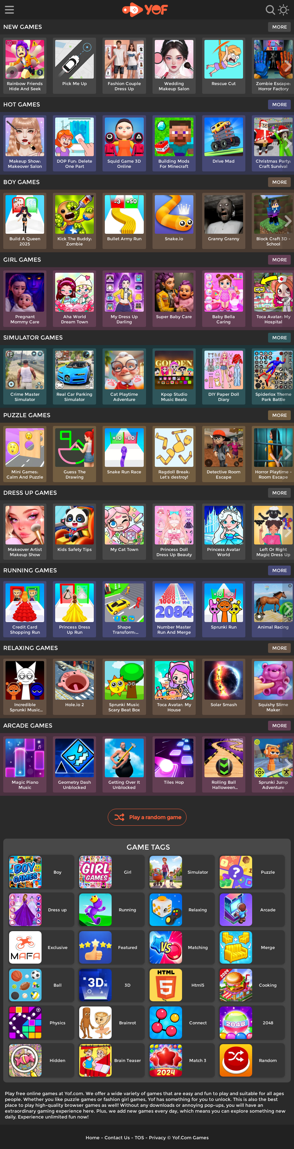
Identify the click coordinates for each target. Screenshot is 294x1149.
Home (93, 1138)
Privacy (157, 1138)
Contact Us (117, 1138)
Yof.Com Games (190, 1138)
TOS (139, 1138)
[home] (145, 9)
